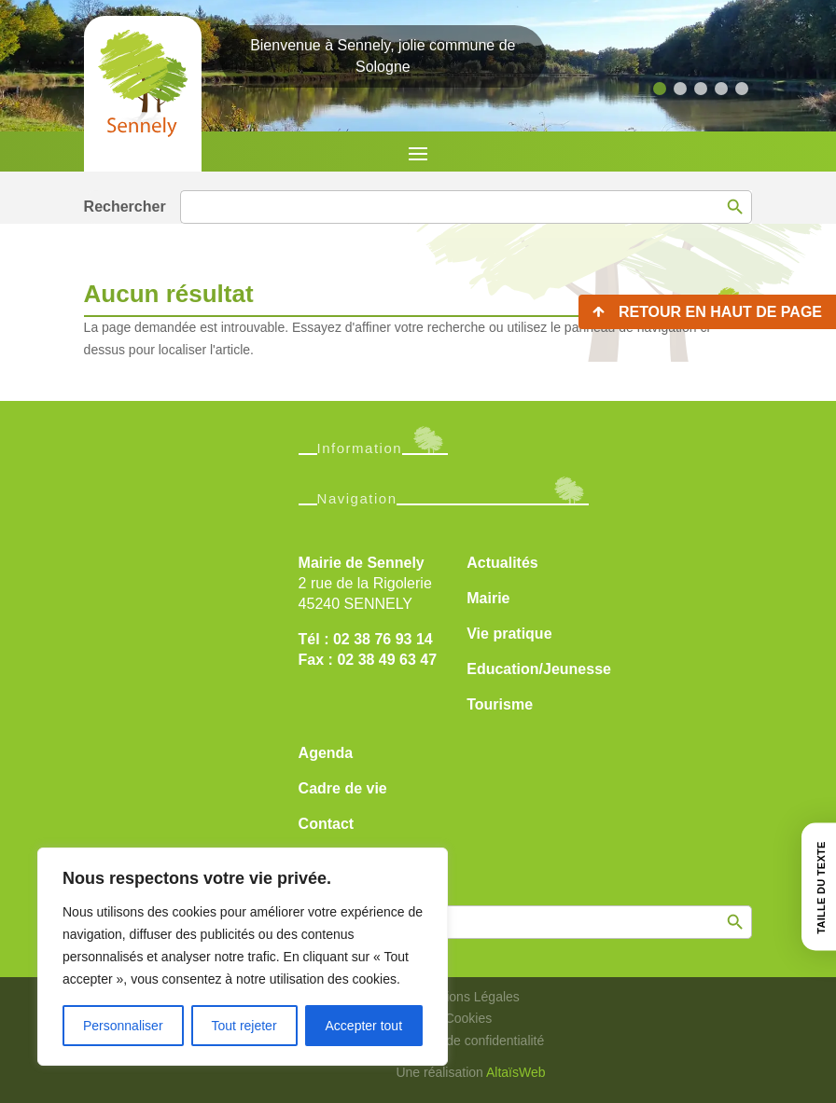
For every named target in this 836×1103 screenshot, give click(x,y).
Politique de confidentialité (469, 1040)
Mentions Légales (468, 996)
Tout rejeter (244, 1025)
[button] (659, 88)
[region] (242, 957)
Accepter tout (364, 1025)
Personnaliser (123, 1025)
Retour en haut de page (720, 312)
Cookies (469, 1018)
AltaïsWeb (516, 1072)
